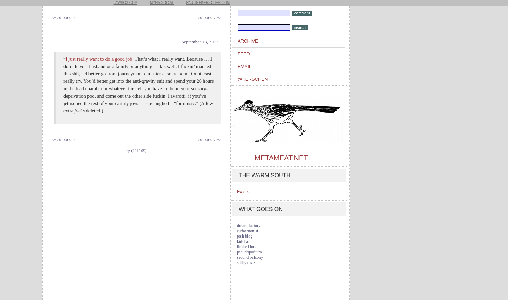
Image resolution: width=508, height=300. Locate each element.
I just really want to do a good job (99, 59)
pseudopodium (249, 252)
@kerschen (253, 79)
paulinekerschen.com (208, 3)
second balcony (250, 257)
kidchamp (245, 241)
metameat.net (281, 158)
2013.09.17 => (209, 18)
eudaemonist (247, 230)
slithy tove (246, 262)
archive (248, 41)
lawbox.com (126, 3)
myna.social (162, 3)
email (244, 66)
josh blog (244, 236)
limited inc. (246, 246)
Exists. (243, 191)
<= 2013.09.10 (63, 18)
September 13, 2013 (200, 41)
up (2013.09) (137, 150)
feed (244, 53)
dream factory (249, 225)
